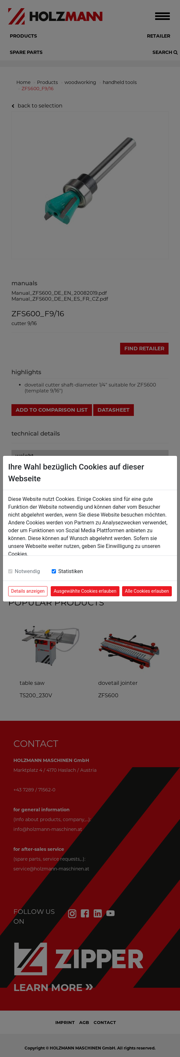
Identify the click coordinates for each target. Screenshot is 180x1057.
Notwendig (27, 571)
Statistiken (70, 571)
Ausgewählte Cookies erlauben (85, 591)
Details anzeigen (28, 591)
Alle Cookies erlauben (147, 591)
